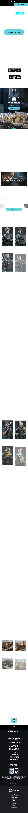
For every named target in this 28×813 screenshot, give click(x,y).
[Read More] (6, 200)
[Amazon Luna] (14, 759)
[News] (14, 799)
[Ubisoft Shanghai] (14, 748)
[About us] (14, 797)
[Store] (14, 794)
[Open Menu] (2, 4)
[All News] (14, 209)
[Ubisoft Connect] (14, 796)
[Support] (14, 800)
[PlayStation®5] (14, 754)
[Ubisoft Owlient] (14, 741)
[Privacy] (14, 805)
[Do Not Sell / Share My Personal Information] (14, 810)
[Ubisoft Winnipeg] (14, 739)
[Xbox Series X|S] (14, 756)
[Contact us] (14, 803)
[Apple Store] (14, 765)
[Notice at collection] (14, 809)
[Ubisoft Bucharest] (14, 742)
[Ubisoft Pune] (14, 745)
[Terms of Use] (14, 807)
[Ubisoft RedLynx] (14, 749)
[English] (14, 784)
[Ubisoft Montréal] (14, 738)
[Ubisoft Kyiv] (14, 744)
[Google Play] (14, 764)
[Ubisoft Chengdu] (14, 746)
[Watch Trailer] (14, 32)
